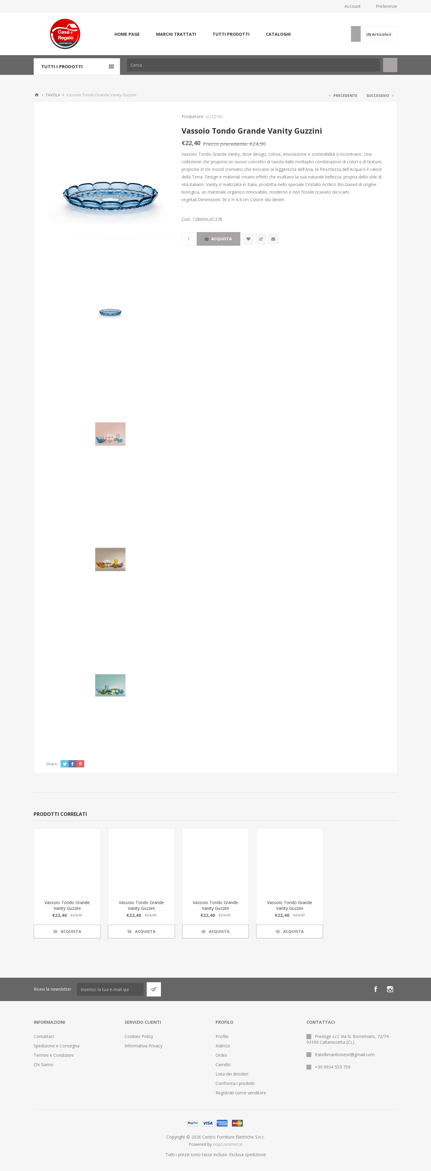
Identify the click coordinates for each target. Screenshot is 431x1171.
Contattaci (44, 1036)
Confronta (260, 239)
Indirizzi (223, 1046)
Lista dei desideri (232, 1074)
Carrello (223, 1064)
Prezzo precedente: (225, 143)
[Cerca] (253, 65)
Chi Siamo (43, 1064)
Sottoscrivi (154, 989)
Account (353, 6)
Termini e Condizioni (54, 1055)
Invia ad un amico (273, 239)
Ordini (221, 1055)
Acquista (221, 238)
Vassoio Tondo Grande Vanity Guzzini (67, 905)
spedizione (255, 1154)
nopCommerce (227, 1144)
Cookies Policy (139, 1036)
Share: (52, 764)
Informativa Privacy (143, 1046)
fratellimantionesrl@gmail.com (345, 1054)
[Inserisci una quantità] (188, 239)
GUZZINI (213, 116)
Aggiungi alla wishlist (248, 239)
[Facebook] (375, 989)
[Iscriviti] (110, 989)
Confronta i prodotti (235, 1083)
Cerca (390, 65)
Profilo (222, 1036)
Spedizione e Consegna (56, 1046)
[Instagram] (390, 989)
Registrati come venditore (241, 1093)
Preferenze (386, 6)
